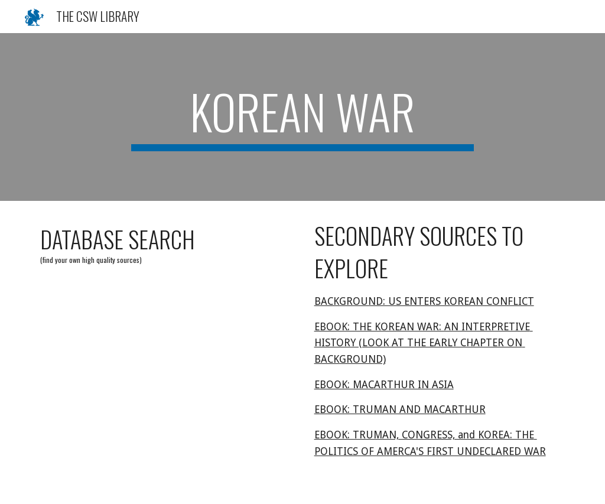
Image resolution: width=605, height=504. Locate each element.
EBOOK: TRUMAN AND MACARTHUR (400, 409)
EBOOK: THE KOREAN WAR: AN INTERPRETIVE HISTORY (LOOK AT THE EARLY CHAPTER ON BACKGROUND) (423, 343)
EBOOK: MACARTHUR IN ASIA (384, 385)
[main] (302, 117)
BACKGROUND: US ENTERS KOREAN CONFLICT (424, 301)
